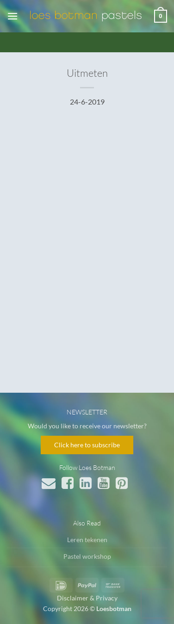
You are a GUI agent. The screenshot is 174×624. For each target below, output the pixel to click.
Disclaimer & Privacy (87, 598)
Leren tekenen (87, 540)
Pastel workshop (87, 556)
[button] (12, 16)
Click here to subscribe (87, 445)
